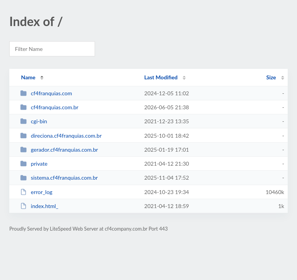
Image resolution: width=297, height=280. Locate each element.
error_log (36, 192)
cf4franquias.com (46, 93)
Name (28, 77)
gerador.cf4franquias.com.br (59, 149)
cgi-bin (33, 121)
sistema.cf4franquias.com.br (59, 177)
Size (271, 77)
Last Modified (161, 77)
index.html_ (39, 206)
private (33, 163)
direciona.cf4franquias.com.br (61, 135)
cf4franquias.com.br (49, 107)
